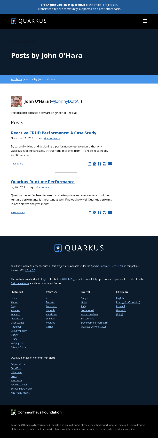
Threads (50, 310)
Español (120, 306)
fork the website (20, 283)
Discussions (87, 318)
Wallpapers (17, 343)
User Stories (17, 322)
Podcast (15, 310)
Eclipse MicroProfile (22, 388)
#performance (52, 138)
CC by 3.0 (30, 270)
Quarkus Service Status (93, 326)
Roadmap (16, 326)
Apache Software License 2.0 (107, 266)
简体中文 (121, 310)
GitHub (49, 326)
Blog (13, 306)
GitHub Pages (69, 279)
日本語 (119, 314)
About (14, 302)
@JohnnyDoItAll (66, 101)
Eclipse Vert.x (18, 364)
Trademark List (125, 425)
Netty (14, 376)
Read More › (18, 163)
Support (85, 298)
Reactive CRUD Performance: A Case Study (53, 133)
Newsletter (17, 318)
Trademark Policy (104, 425)
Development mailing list (94, 322)
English (120, 298)
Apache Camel (19, 384)
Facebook (51, 314)
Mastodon (51, 306)
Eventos (15, 314)
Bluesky (50, 302)
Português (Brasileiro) (128, 302)
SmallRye (16, 368)
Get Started (87, 310)
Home (14, 298)
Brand (14, 339)
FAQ (83, 306)
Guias (84, 302)
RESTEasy (16, 380)
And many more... (20, 392)
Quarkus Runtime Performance (43, 181)
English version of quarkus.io (65, 5)
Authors (16, 79)
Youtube (50, 322)
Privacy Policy (18, 347)
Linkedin (50, 318)
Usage (14, 334)
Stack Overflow (89, 314)
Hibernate (16, 372)
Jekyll (43, 279)
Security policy (19, 330)
